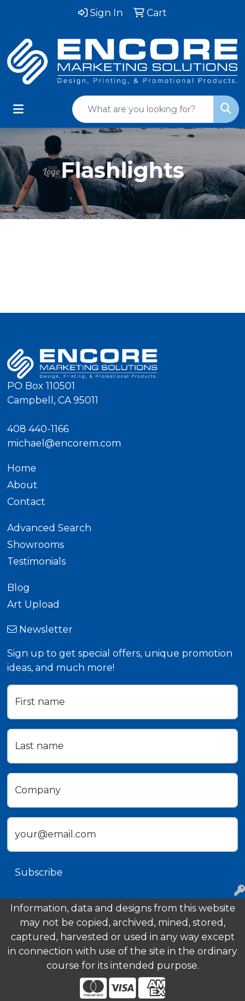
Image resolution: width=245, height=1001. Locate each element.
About (22, 485)
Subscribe (39, 872)
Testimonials (36, 561)
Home (21, 468)
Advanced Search (49, 528)
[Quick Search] (143, 109)
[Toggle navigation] (18, 109)
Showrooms (35, 544)
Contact (26, 501)
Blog (18, 587)
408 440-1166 (38, 429)
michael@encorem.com (64, 443)
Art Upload (33, 604)
